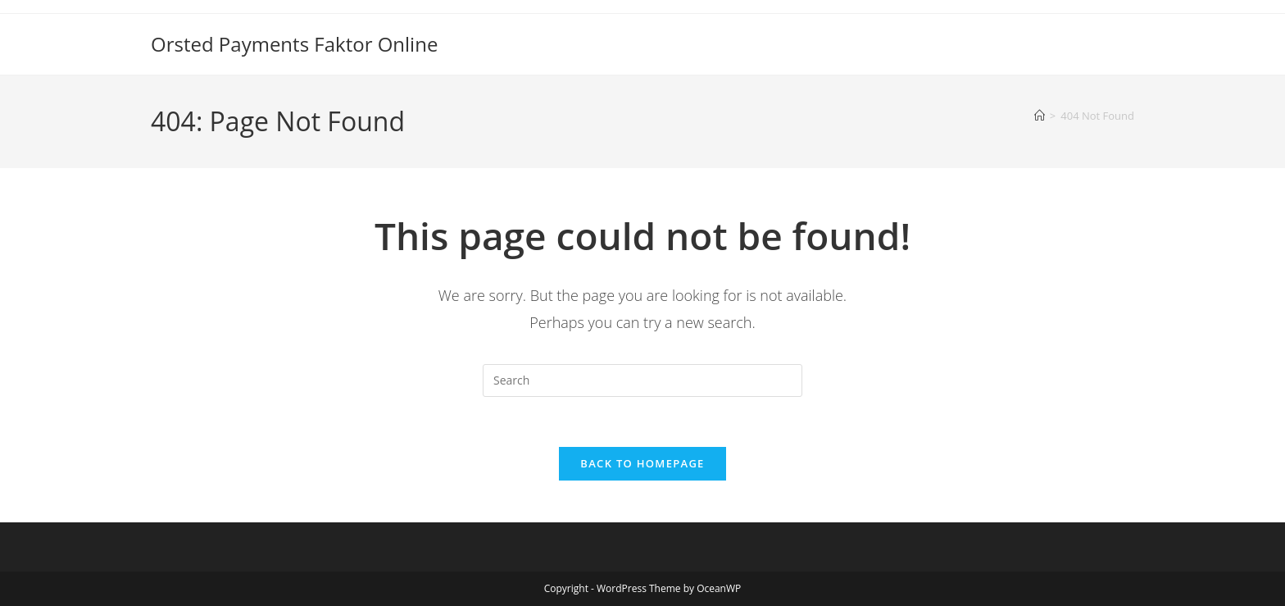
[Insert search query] (642, 380)
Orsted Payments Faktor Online (294, 43)
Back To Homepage (642, 463)
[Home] (1039, 115)
